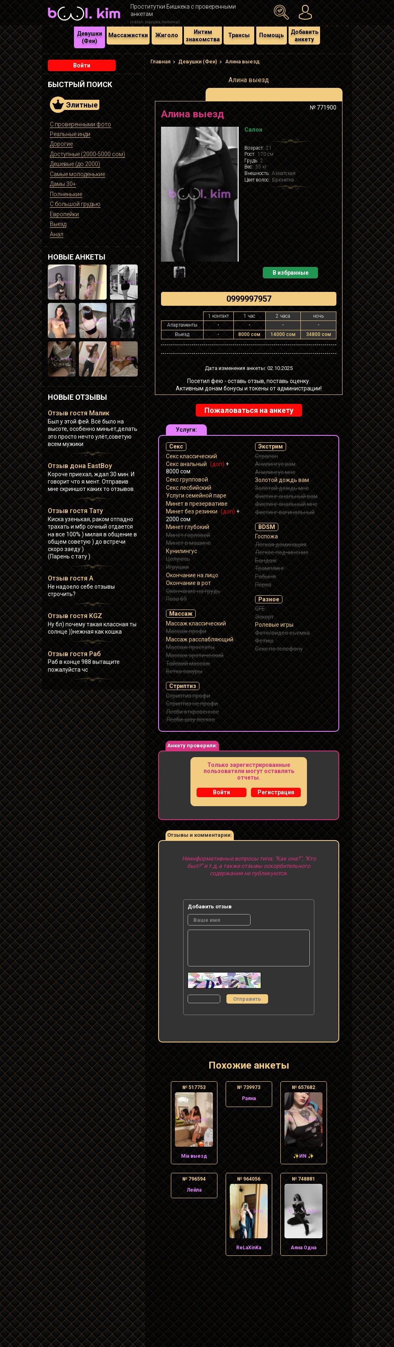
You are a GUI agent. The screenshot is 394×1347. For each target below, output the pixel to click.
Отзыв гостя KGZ (75, 616)
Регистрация (275, 792)
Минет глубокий (187, 527)
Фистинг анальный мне (286, 504)
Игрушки (177, 567)
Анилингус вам (275, 464)
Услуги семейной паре (196, 495)
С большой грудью (75, 204)
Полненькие (66, 194)
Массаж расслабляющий (199, 639)
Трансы (239, 35)
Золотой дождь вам (282, 480)
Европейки (64, 214)
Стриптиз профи (188, 696)
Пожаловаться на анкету (248, 410)
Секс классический (191, 456)
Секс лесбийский (188, 487)
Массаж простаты (190, 647)
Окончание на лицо (192, 575)
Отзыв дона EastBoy (80, 466)
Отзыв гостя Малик (79, 413)
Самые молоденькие (77, 174)
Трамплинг (269, 568)
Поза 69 (176, 599)
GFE (260, 608)
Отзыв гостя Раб (74, 654)
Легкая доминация (281, 544)
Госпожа (266, 536)
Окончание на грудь (193, 591)
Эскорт (264, 617)
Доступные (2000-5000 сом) (87, 154)
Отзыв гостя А (70, 578)
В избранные (291, 272)
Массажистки (128, 35)
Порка (263, 584)
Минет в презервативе (197, 503)
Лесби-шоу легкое (190, 719)
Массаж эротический (195, 655)
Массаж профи (186, 631)
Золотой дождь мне (282, 488)
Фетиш (264, 640)
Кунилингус (181, 551)
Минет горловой (188, 535)
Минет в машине (188, 543)
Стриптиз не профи (192, 703)
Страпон (266, 456)
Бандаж (266, 560)
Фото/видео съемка (282, 633)
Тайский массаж (188, 663)
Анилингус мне (275, 472)
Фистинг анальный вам (286, 496)
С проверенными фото (80, 124)
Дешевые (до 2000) (75, 164)
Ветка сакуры (184, 671)
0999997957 (248, 299)
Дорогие (61, 144)
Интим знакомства (203, 36)
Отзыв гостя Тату (75, 511)
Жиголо (166, 35)
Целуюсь (178, 559)
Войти (81, 65)
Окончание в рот (188, 583)
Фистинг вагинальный (285, 512)
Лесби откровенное (192, 711)
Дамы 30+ (63, 184)
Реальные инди (70, 134)
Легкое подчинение (282, 552)
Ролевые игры (274, 624)
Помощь (271, 35)
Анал (56, 234)
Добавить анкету (304, 36)
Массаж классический (196, 623)
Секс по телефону (279, 648)
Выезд (58, 224)
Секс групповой (187, 479)
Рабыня (265, 576)
